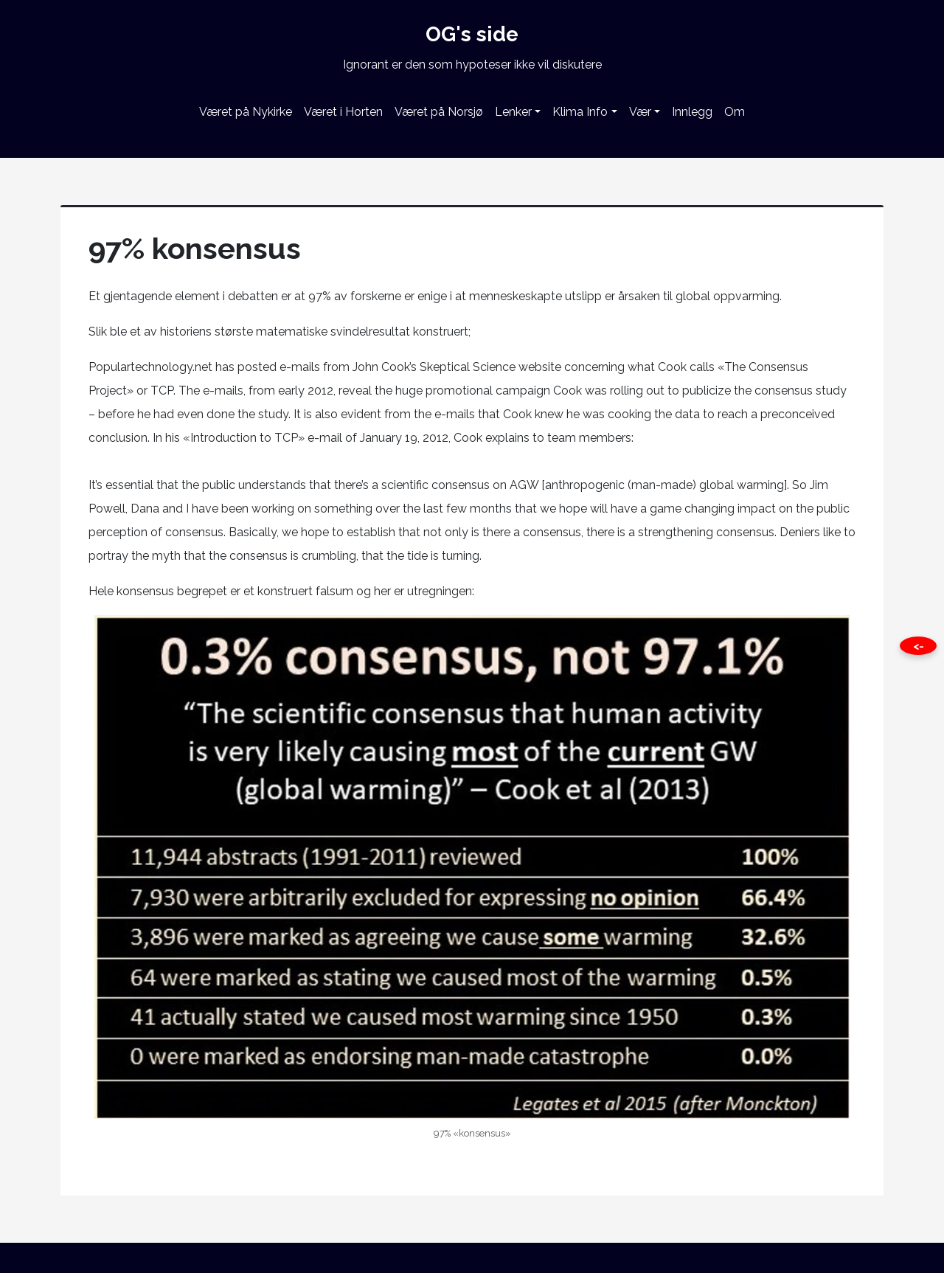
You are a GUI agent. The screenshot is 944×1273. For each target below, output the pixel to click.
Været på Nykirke (245, 112)
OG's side (472, 34)
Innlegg (692, 112)
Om (734, 112)
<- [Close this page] (918, 646)
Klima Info (580, 112)
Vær (640, 112)
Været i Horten (343, 112)
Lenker (513, 112)
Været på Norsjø (439, 112)
